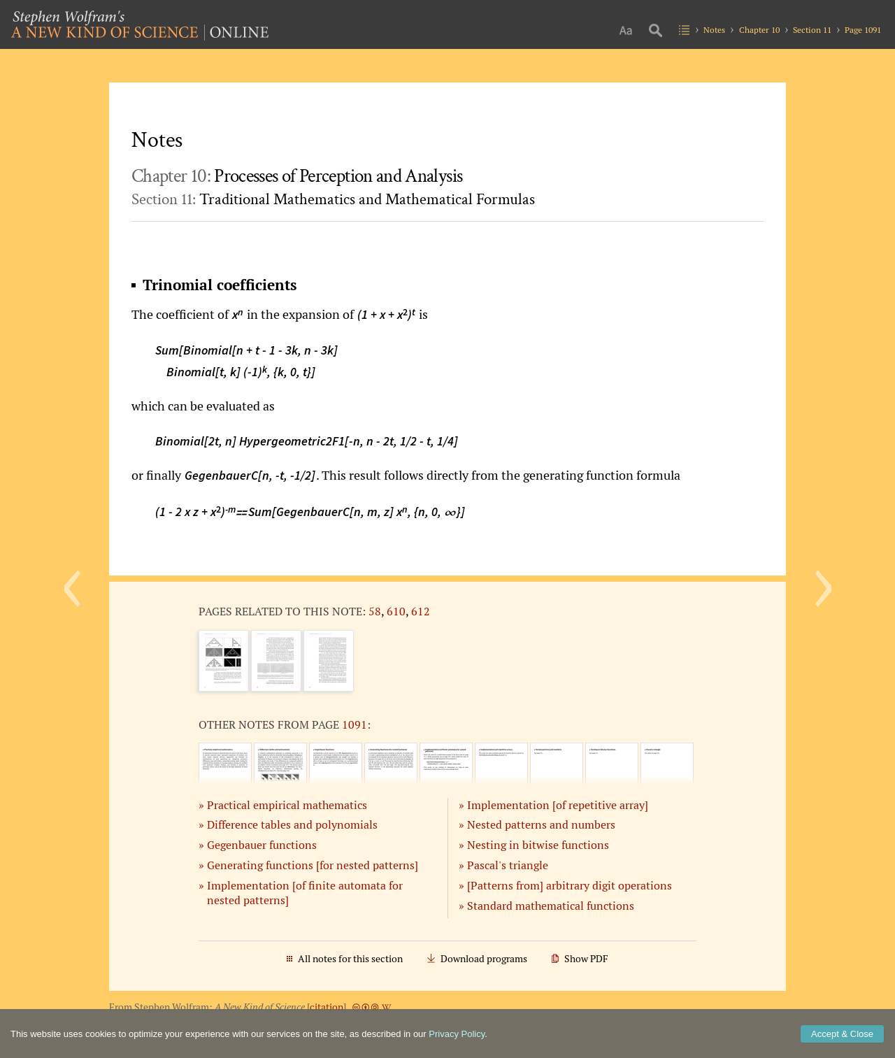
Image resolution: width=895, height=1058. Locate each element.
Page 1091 (863, 29)
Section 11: (333, 199)
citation (326, 1007)
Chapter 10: (296, 176)
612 (420, 611)
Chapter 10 (759, 29)
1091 (354, 724)
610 (396, 611)
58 (374, 611)
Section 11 (812, 29)
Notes (714, 29)
